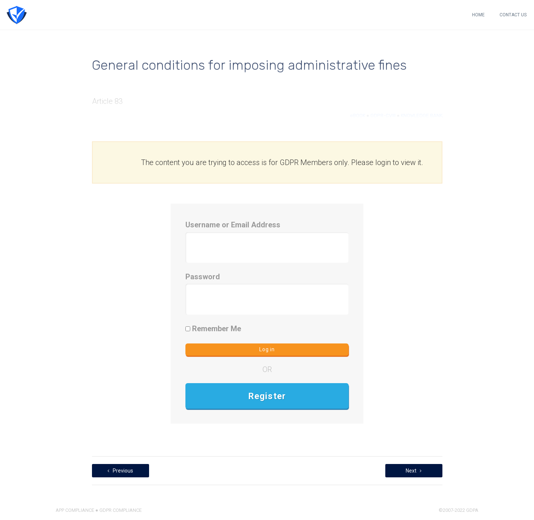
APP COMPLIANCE (75, 510)
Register (267, 396)
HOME (478, 14)
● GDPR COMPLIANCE (118, 510)
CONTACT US (513, 14)
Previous (120, 471)
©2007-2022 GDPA (458, 510)
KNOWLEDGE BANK (421, 115)
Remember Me (213, 328)
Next (414, 471)
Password (202, 276)
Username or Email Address (232, 224)
